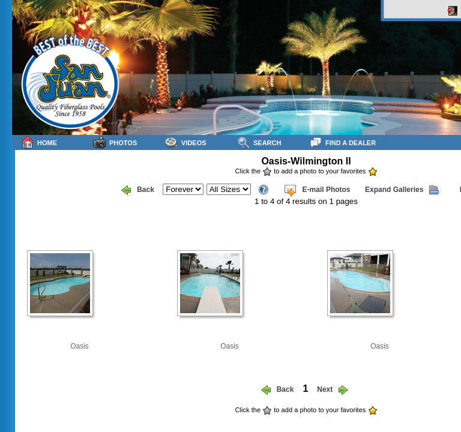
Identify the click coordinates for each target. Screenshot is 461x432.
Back (137, 190)
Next (332, 390)
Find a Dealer (342, 142)
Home (39, 142)
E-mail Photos (317, 190)
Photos (115, 142)
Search (259, 142)
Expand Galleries (402, 190)
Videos (185, 142)
